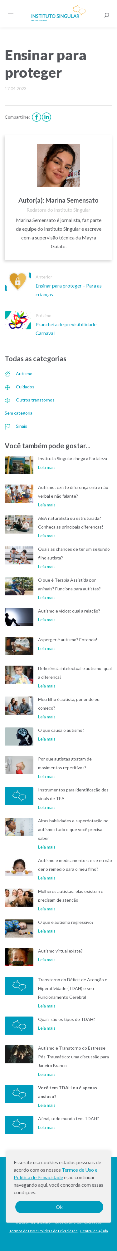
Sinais (16, 426)
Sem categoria (18, 413)
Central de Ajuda (94, 1231)
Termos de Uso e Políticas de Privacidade (43, 1231)
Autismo (18, 373)
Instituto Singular (59, 13)
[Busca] (107, 15)
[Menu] (11, 15)
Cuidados (19, 386)
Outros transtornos (30, 399)
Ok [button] (59, 1207)
